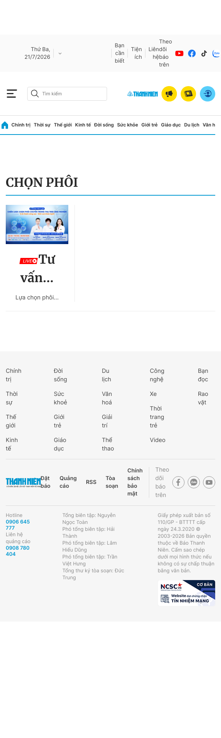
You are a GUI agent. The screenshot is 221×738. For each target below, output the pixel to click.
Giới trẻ (150, 125)
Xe (153, 393)
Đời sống (104, 125)
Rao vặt (203, 398)
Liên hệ (153, 53)
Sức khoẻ (60, 398)
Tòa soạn (112, 482)
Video (158, 440)
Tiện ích (136, 53)
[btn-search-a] (35, 93)
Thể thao (108, 444)
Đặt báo (45, 482)
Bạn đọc (203, 375)
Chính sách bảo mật (135, 482)
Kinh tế (83, 125)
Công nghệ (157, 375)
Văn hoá (107, 398)
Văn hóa (212, 125)
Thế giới (63, 125)
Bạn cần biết (119, 53)
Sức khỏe (127, 125)
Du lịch (192, 125)
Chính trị (21, 125)
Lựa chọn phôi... (37, 297)
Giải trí (107, 421)
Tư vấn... (37, 269)
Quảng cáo (68, 482)
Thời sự (42, 125)
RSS (91, 482)
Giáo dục (171, 125)
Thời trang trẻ (157, 417)
